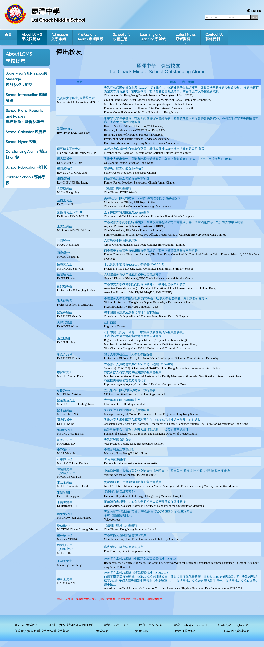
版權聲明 (102, 631)
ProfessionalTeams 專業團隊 (90, 38)
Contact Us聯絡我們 (214, 36)
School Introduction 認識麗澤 (26, 97)
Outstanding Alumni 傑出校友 (26, 154)
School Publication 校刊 (25, 167)
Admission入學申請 (59, 38)
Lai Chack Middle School (58, 20)
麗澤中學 (45, 11)
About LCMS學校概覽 (32, 38)
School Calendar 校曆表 (26, 131)
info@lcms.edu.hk (196, 625)
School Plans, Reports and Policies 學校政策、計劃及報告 (25, 116)
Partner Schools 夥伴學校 (25, 180)
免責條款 (141, 631)
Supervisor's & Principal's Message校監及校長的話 (26, 79)
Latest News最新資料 (186, 38)
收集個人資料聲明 (237, 631)
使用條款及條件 (186, 631)
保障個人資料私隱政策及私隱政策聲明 (41, 631)
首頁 (8, 34)
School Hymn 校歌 (21, 141)
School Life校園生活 (121, 38)
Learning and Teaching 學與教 (153, 38)
